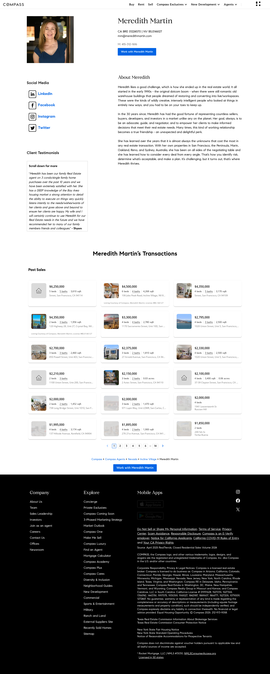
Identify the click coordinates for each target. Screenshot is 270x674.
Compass (97, 459)
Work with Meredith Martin (137, 51)
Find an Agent (93, 549)
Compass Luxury (95, 543)
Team (33, 507)
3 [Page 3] (126, 446)
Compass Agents (115, 459)
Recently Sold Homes (97, 628)
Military (88, 610)
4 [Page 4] (133, 446)
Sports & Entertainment (99, 604)
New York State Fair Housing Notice (158, 629)
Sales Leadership (41, 513)
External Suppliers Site (98, 622)
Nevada (132, 459)
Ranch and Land (95, 616)
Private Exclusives (95, 507)
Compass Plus (93, 567)
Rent (141, 4)
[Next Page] (163, 446)
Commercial (91, 598)
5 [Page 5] (139, 446)
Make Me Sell (92, 537)
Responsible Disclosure (186, 533)
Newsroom (37, 549)
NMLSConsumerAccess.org (200, 653)
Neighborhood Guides (98, 585)
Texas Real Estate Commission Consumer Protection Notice (171, 622)
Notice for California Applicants (171, 538)
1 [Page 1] (114, 446)
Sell (150, 4)
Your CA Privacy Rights (158, 542)
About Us (36, 501)
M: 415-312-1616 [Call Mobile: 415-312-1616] (127, 44)
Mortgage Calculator (97, 555)
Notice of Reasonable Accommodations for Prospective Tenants (174, 636)
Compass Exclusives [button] (172, 4)
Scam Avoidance (159, 533)
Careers (35, 531)
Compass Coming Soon (99, 513)
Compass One (93, 531)
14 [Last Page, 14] (155, 446)
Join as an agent (41, 525)
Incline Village (148, 459)
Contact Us (37, 537)
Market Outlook (94, 525)
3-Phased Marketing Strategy (103, 519)
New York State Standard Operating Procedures (165, 633)
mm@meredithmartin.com (135, 36)
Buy (131, 4)
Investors (36, 519)
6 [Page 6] (145, 446)
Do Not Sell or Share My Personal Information (167, 529)
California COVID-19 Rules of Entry (216, 538)
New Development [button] (205, 4)
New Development (96, 592)
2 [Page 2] (120, 446)
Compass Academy (96, 561)
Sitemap (89, 634)
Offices (34, 543)
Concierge (90, 501)
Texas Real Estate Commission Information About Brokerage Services (177, 619)
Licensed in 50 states (151, 657)
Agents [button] (230, 4)
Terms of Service (210, 529)
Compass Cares (94, 573)
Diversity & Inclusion (97, 579)
